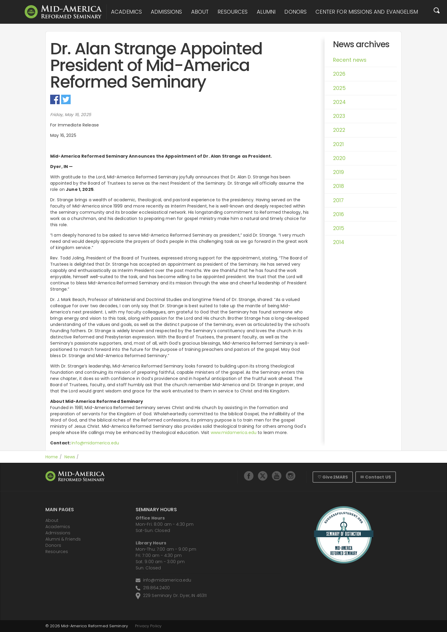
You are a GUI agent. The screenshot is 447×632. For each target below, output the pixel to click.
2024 (339, 102)
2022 (339, 130)
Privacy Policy (148, 626)
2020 (339, 158)
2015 (339, 228)
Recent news (350, 60)
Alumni (266, 12)
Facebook (55, 99)
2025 (339, 88)
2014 (339, 242)
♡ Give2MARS (333, 477)
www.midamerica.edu (234, 432)
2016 (338, 214)
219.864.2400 (156, 588)
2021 (338, 144)
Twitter (66, 99)
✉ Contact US (375, 477)
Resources (233, 12)
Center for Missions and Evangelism (367, 12)
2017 (338, 200)
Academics (126, 12)
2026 (339, 73)
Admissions (166, 12)
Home (51, 457)
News (69, 457)
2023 (339, 116)
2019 (338, 172)
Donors (295, 12)
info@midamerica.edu (95, 443)
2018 (338, 186)
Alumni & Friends (63, 539)
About (200, 12)
